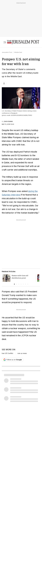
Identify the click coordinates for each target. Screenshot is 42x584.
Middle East (18, 52)
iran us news (22, 353)
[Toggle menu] (5, 42)
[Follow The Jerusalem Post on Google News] (13, 360)
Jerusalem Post (7, 52)
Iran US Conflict (7, 353)
